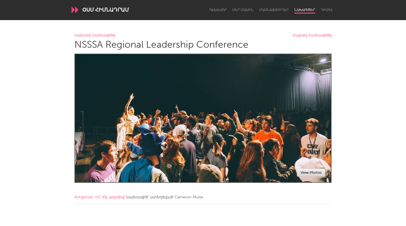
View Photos (311, 172)
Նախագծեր (304, 10)
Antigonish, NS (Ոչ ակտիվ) (99, 197)
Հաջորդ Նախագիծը (312, 35)
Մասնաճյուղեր (274, 10)
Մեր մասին (242, 10)
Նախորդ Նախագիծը (94, 35)
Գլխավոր (218, 10)
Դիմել (327, 10)
